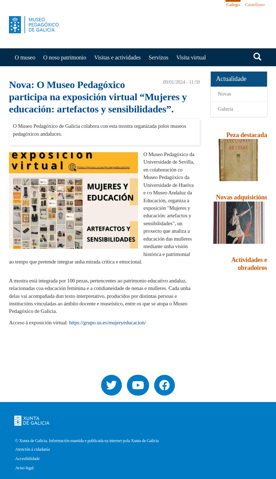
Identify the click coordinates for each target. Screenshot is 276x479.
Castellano (255, 4)
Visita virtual (191, 57)
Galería (225, 109)
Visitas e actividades (117, 57)
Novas (224, 94)
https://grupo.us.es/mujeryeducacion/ (107, 322)
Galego (233, 4)
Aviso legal (24, 468)
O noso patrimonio (64, 57)
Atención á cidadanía (32, 449)
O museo (25, 57)
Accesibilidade (27, 459)
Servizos (158, 57)
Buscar (257, 57)
